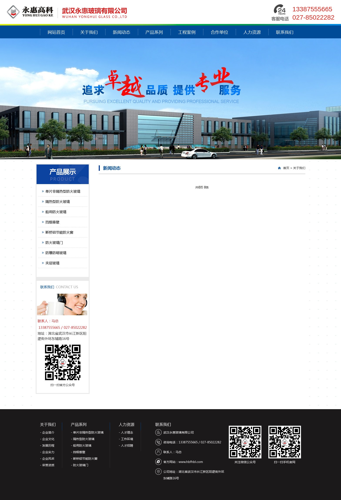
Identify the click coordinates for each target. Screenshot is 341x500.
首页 (286, 168)
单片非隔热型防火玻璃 (62, 191)
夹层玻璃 (52, 263)
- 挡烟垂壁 (78, 452)
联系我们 (284, 32)
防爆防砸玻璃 (55, 252)
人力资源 (252, 32)
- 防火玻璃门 (79, 465)
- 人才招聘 (126, 445)
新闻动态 (121, 32)
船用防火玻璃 (55, 211)
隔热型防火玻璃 (57, 201)
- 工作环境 (126, 439)
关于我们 (89, 32)
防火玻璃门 (54, 242)
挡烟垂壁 (52, 222)
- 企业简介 (47, 432)
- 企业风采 (47, 458)
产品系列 (154, 32)
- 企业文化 (47, 439)
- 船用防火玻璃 (81, 445)
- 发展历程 (47, 445)
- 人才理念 (126, 432)
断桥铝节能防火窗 (59, 232)
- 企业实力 (47, 452)
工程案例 (187, 32)
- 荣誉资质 (47, 465)
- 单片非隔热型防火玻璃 (87, 432)
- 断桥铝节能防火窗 (84, 458)
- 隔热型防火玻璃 (82, 439)
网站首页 (56, 32)
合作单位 (219, 32)
